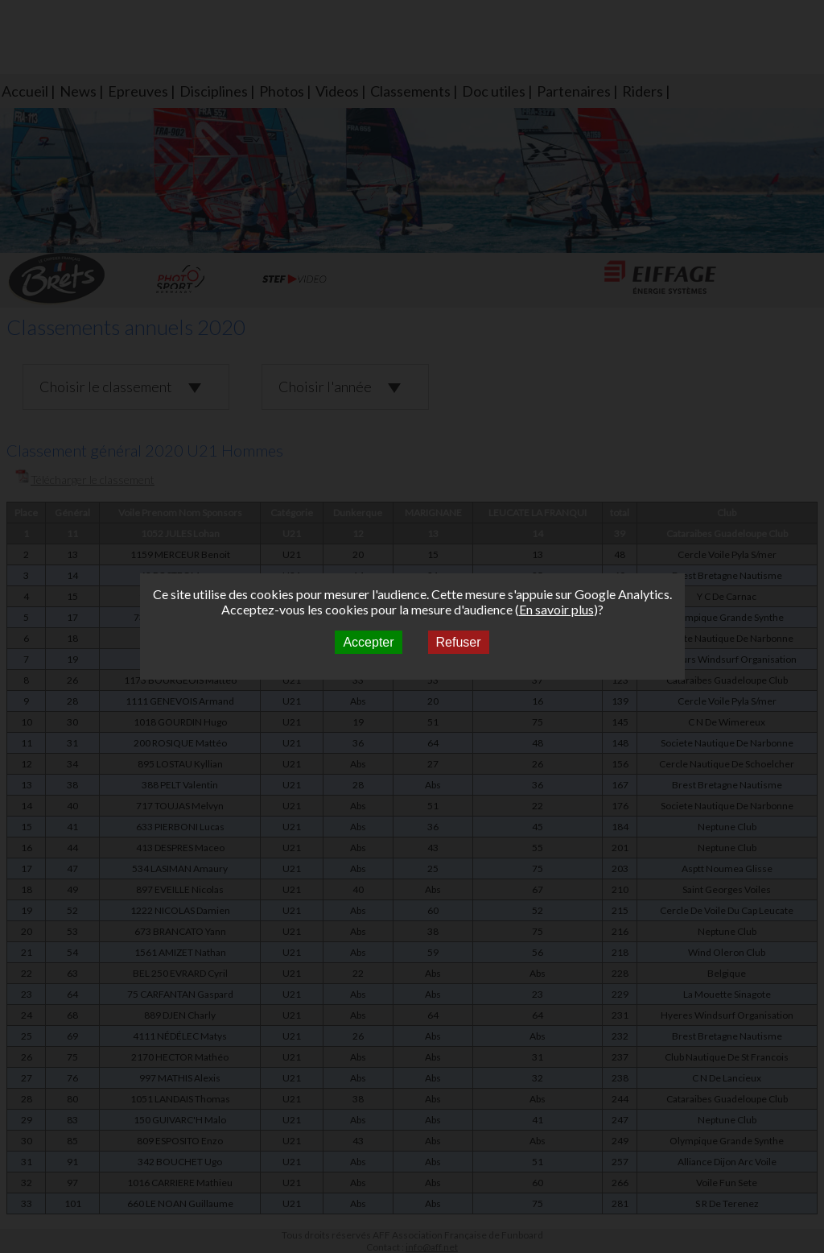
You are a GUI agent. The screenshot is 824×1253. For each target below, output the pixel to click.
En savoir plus (556, 609)
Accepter (368, 642)
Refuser (458, 642)
